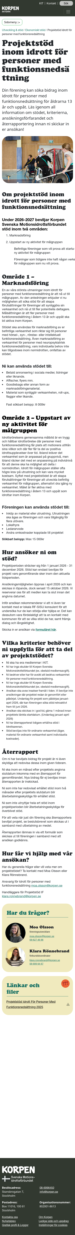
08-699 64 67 (36, 963)
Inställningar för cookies (53, 1225)
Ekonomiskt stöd (35, 30)
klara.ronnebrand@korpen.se (21, 896)
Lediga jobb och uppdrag (54, 1221)
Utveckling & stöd (12, 30)
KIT (41, 3)
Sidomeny (12, 22)
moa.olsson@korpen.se (46, 885)
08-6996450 (47, 1187)
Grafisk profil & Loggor (15, 1225)
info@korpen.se (49, 1191)
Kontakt (51, 3)
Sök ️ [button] (66, 3)
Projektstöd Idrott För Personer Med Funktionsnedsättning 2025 (38, 1004)
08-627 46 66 (36, 939)
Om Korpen (46, 1217)
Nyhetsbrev (9, 1221)
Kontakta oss (10, 1217)
